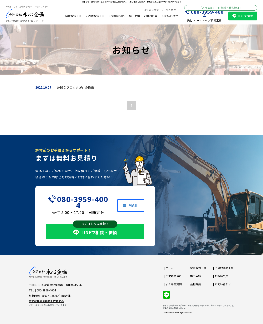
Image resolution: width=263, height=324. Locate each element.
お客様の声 (150, 16)
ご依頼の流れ (117, 16)
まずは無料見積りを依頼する (46, 301)
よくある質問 (151, 10)
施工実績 (134, 16)
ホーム (170, 268)
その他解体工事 (95, 16)
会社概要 (171, 10)
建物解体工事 (73, 16)
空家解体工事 (198, 268)
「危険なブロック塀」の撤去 (74, 87)
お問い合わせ (170, 16)
